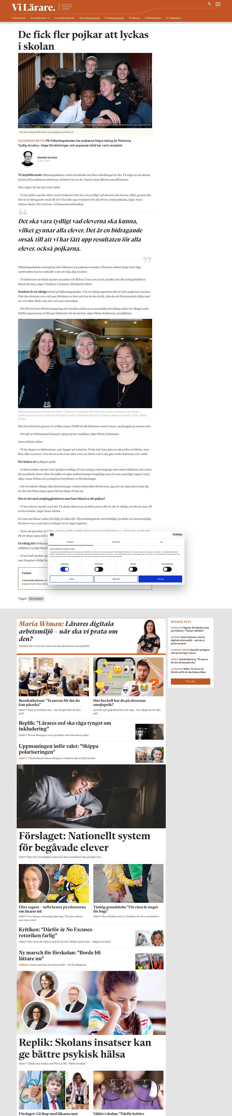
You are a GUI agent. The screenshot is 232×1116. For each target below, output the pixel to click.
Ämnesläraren (39, 17)
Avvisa (71, 579)
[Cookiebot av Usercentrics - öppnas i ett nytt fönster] (169, 534)
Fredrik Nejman (47, 159)
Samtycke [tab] (70, 542)
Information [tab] (116, 542)
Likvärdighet (36, 600)
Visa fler (191, 683)
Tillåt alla (160, 579)
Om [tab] (161, 542)
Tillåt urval (116, 579)
